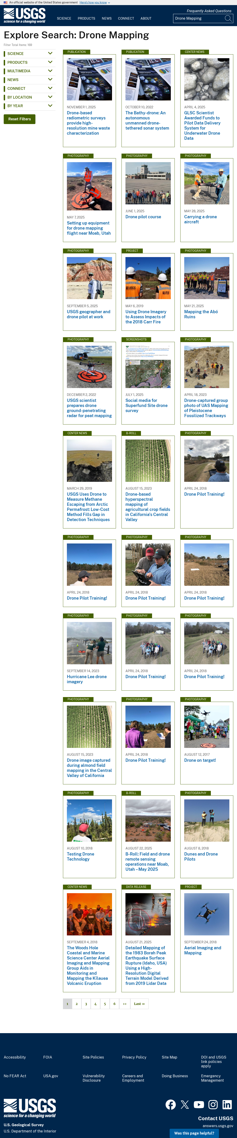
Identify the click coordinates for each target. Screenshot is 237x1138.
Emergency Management (212, 1078)
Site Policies (93, 1057)
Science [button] (15, 54)
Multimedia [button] (19, 71)
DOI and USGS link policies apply (213, 1061)
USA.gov (50, 1076)
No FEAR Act (15, 1076)
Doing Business (175, 1076)
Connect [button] (16, 88)
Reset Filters (19, 119)
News (107, 18)
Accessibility (15, 1057)
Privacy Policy (134, 1057)
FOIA (47, 1057)
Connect (126, 18)
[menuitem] (64, 16)
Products (86, 18)
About (145, 18)
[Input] (203, 18)
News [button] (13, 80)
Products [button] (17, 62)
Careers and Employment (133, 1078)
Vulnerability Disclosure (94, 1078)
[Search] (228, 18)
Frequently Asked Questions (209, 11)
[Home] (24, 22)
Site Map (169, 1057)
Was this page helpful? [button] (194, 1133)
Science (64, 18)
